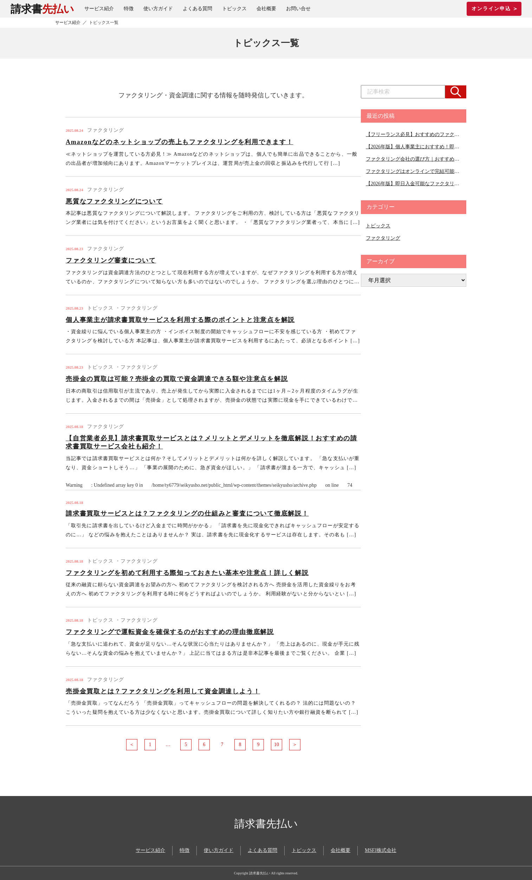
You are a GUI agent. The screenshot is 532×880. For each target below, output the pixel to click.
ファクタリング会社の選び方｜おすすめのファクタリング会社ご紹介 (413, 159)
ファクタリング (383, 238)
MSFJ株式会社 (380, 850)
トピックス (234, 8)
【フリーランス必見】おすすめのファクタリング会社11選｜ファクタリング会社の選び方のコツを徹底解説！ (413, 134)
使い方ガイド (158, 8)
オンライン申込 (494, 8)
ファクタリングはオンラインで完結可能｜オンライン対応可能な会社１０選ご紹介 (413, 171)
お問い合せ (298, 8)
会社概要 (266, 8)
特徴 (129, 8)
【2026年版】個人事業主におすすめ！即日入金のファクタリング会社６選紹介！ (413, 146)
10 (276, 744)
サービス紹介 (99, 8)
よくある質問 (197, 8)
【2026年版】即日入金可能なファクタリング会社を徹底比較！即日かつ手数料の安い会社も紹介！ (413, 183)
